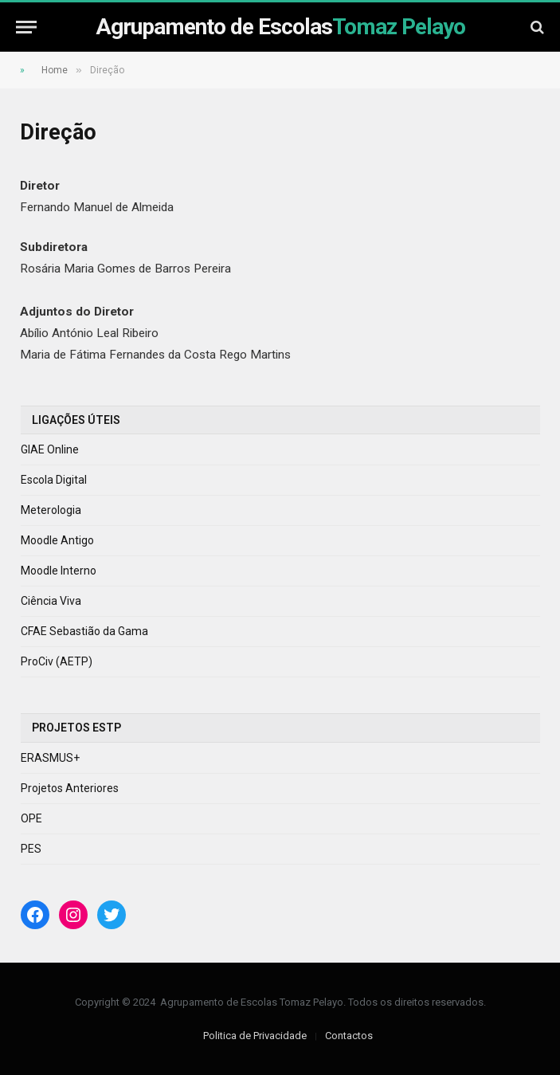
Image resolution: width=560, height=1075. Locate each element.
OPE (31, 818)
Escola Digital (54, 479)
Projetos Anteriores (70, 788)
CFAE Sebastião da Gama (84, 631)
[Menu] (26, 27)
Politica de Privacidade (255, 1036)
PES (31, 848)
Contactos (349, 1036)
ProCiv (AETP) (56, 661)
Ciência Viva (51, 600)
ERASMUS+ (50, 757)
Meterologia (51, 510)
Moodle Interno (58, 570)
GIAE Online (50, 449)
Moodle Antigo (57, 540)
